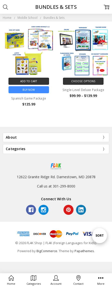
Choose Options (83, 81)
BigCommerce (46, 251)
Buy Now (28, 89)
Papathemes (84, 251)
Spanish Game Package (28, 98)
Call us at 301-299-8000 (56, 186)
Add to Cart (28, 81)
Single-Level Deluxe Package (83, 90)
